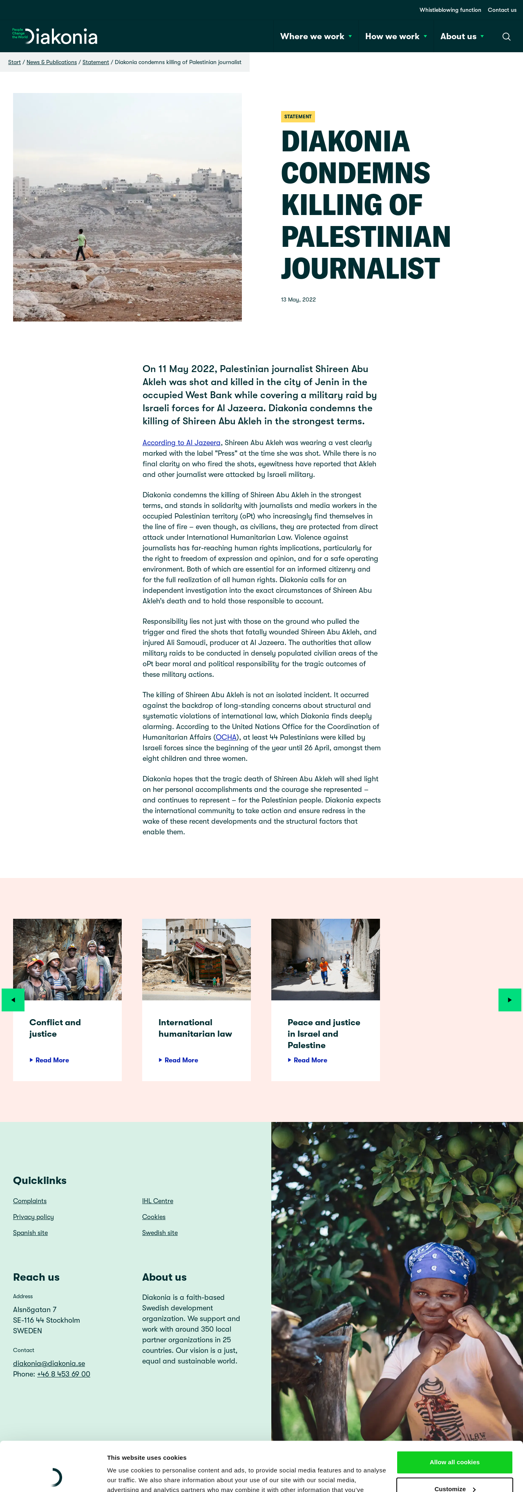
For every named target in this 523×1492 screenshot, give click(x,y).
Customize (455, 1442)
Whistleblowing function (450, 10)
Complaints (30, 1201)
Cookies (153, 1217)
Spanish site (30, 1233)
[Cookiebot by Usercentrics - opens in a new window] (53, 1476)
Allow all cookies (455, 1415)
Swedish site (160, 1233)
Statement (96, 62)
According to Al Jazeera (182, 443)
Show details (126, 1475)
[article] (67, 1000)
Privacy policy (33, 1217)
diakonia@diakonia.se (49, 1363)
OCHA (226, 737)
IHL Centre (157, 1201)
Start (14, 62)
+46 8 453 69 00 (63, 1374)
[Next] (509, 1000)
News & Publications (52, 62)
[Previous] (13, 1000)
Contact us (502, 10)
